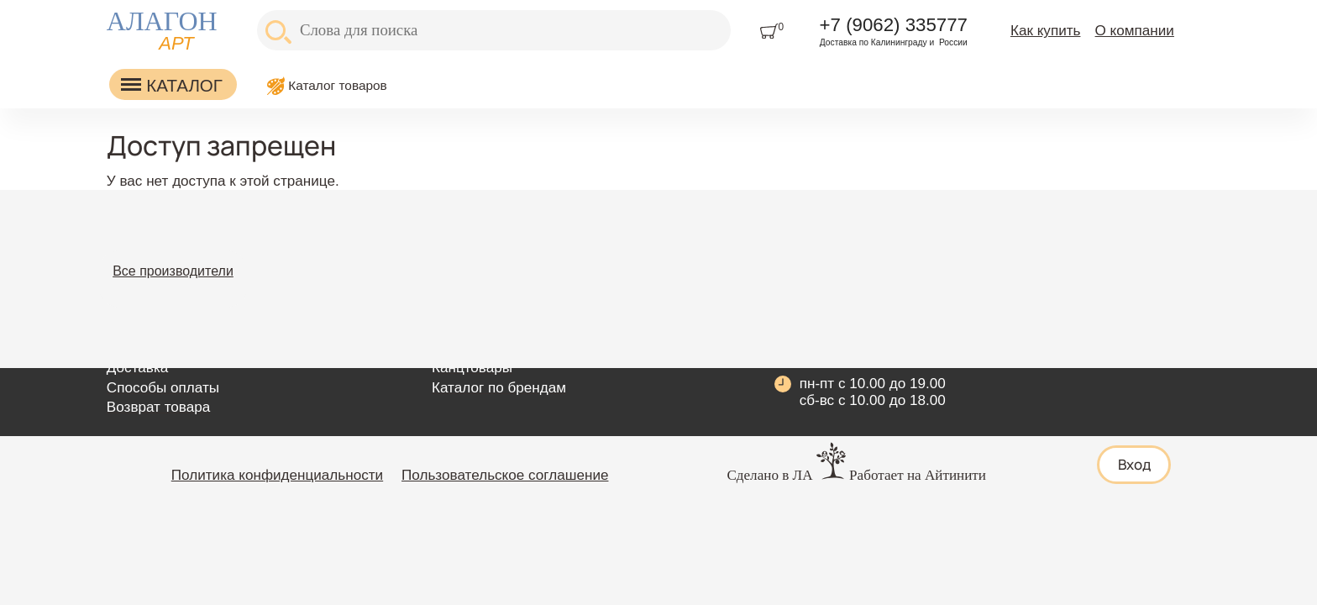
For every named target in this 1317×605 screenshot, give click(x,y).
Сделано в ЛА (769, 475)
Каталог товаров (337, 85)
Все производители (173, 271)
